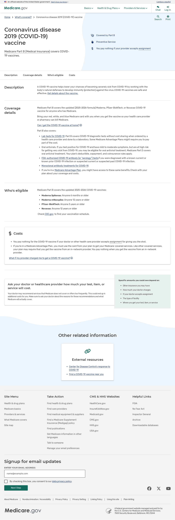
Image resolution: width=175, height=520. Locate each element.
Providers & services (14, 414)
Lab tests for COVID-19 (53, 136)
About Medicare (11, 499)
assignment (145, 48)
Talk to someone (55, 442)
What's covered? (23, 17)
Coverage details (32, 75)
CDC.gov (49, 214)
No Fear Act (138, 409)
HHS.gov (94, 425)
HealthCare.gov (98, 403)
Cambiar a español (164, 2)
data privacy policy (62, 481)
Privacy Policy (61, 499)
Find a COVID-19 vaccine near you (86, 374)
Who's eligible (55, 75)
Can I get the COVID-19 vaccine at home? (59, 125)
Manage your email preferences (63, 448)
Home (7, 17)
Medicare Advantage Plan (68, 170)
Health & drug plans (14, 403)
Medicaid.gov (96, 414)
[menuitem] (88, 8)
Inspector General (141, 414)
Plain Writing (129, 499)
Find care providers (57, 409)
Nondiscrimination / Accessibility (36, 499)
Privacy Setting (79, 499)
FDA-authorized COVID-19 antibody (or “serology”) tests (70, 158)
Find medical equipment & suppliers (65, 414)
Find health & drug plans (59, 403)
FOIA (134, 403)
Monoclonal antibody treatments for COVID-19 (65, 165)
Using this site (113, 499)
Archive (136, 419)
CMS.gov (94, 419)
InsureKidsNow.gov (99, 409)
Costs (72, 75)
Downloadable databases (145, 425)
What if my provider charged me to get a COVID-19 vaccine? (41, 258)
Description (11, 75)
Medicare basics (12, 409)
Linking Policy (96, 499)
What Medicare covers (15, 419)
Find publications (56, 428)
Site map (8, 425)
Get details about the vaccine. (62, 93)
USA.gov (94, 430)
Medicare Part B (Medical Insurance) (27, 51)
